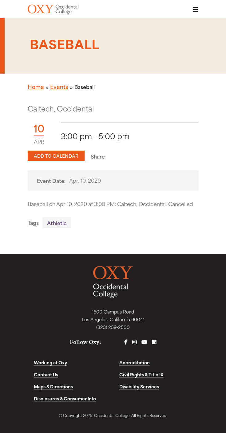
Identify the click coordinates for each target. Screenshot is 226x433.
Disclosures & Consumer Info (65, 398)
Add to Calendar (56, 155)
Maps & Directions (53, 386)
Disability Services (139, 386)
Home (36, 86)
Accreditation (134, 362)
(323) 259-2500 (113, 326)
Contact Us (46, 374)
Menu (193, 9)
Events (59, 86)
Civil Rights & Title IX (141, 374)
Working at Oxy (50, 362)
